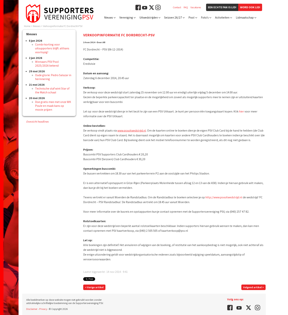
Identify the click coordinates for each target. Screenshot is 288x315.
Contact (177, 7)
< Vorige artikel (94, 287)
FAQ (186, 7)
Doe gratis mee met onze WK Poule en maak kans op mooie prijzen (53, 106)
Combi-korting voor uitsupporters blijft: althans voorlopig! (52, 48)
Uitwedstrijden (148, 17)
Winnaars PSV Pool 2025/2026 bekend (47, 64)
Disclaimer (31, 309)
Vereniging (126, 17)
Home (27, 26)
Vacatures (195, 7)
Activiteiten (222, 17)
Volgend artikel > (253, 287)
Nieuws (108, 17)
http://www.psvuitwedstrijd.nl (223, 197)
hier (241, 111)
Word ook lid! (250, 7)
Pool (191, 17)
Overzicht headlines (37, 121)
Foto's (205, 17)
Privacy (43, 309)
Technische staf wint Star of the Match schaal (52, 90)
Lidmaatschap (245, 17)
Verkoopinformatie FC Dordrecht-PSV (62, 26)
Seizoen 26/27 (173, 17)
